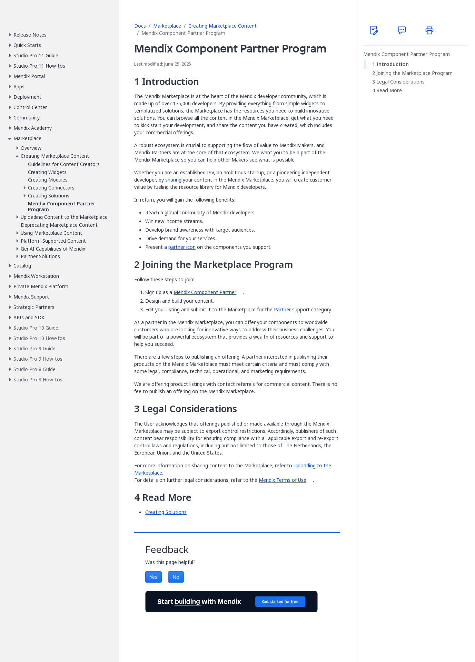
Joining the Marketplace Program (414, 73)
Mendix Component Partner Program (406, 54)
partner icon (182, 247)
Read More (389, 90)
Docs (140, 25)
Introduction (392, 64)
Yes (153, 577)
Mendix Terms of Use (282, 480)
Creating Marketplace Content (222, 25)
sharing (173, 179)
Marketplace (167, 25)
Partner (282, 309)
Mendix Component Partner (205, 292)
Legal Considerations (400, 82)
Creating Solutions (166, 512)
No (175, 577)
